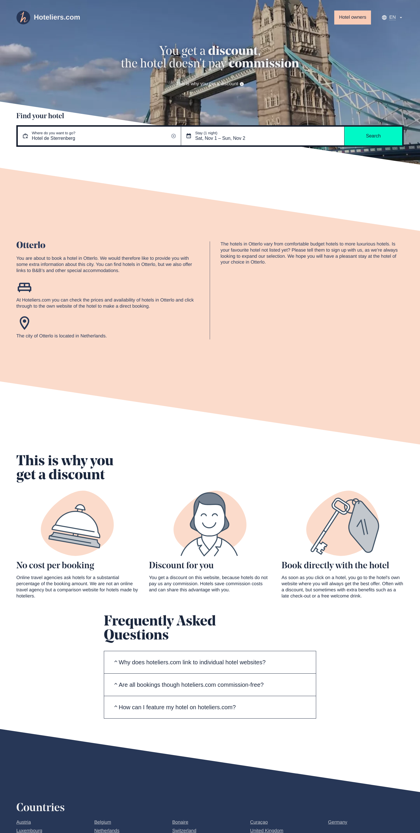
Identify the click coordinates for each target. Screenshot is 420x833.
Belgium (102, 822)
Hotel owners (352, 17)
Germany (337, 822)
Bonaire (180, 822)
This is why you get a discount (210, 83)
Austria (23, 822)
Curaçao (259, 822)
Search (373, 135)
